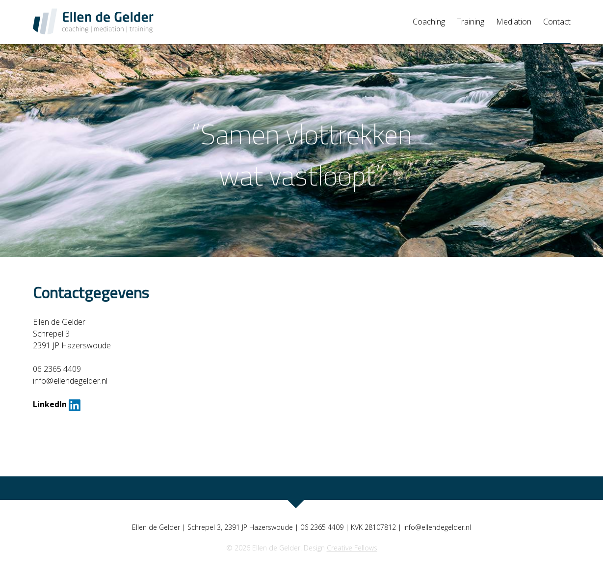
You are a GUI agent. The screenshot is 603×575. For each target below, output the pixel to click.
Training (470, 21)
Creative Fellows (352, 547)
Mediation (513, 21)
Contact (557, 21)
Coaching (429, 21)
